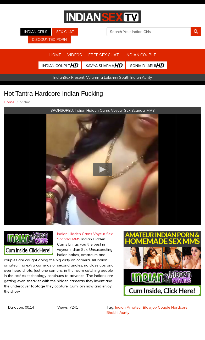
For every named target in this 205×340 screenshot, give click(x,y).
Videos (74, 54)
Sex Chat (65, 31)
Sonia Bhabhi (147, 65)
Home (55, 54)
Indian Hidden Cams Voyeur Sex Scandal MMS (115, 110)
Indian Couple (140, 54)
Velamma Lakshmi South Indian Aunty (119, 77)
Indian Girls (35, 31)
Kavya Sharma (104, 65)
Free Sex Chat (103, 54)
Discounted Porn (49, 39)
